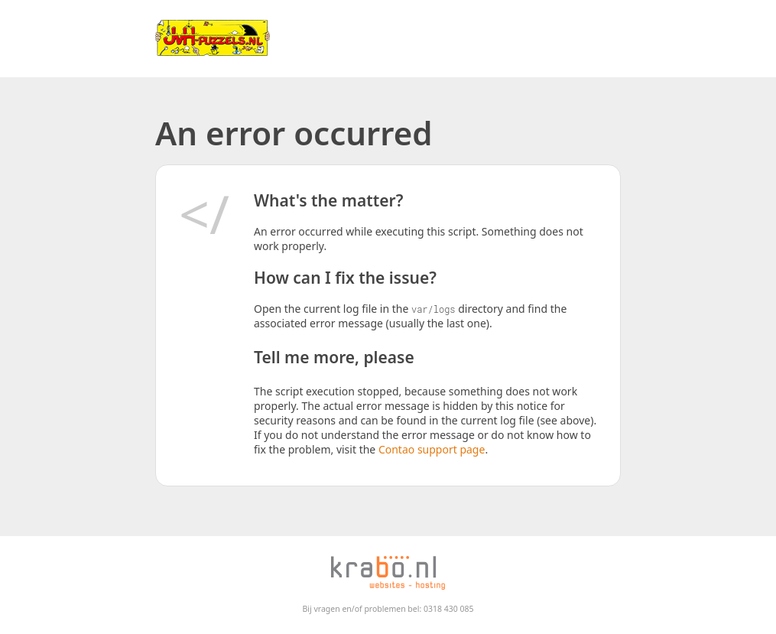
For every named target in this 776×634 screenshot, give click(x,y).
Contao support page (431, 449)
